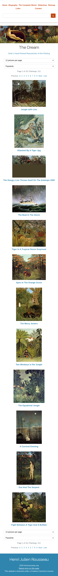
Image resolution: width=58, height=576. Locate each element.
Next (40, 76)
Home (4, 5)
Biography (13, 5)
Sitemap (51, 5)
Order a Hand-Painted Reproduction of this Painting (29, 53)
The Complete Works (28, 5)
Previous (14, 76)
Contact (38, 8)
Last (45, 76)
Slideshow (42, 5)
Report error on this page (29, 568)
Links (18, 8)
